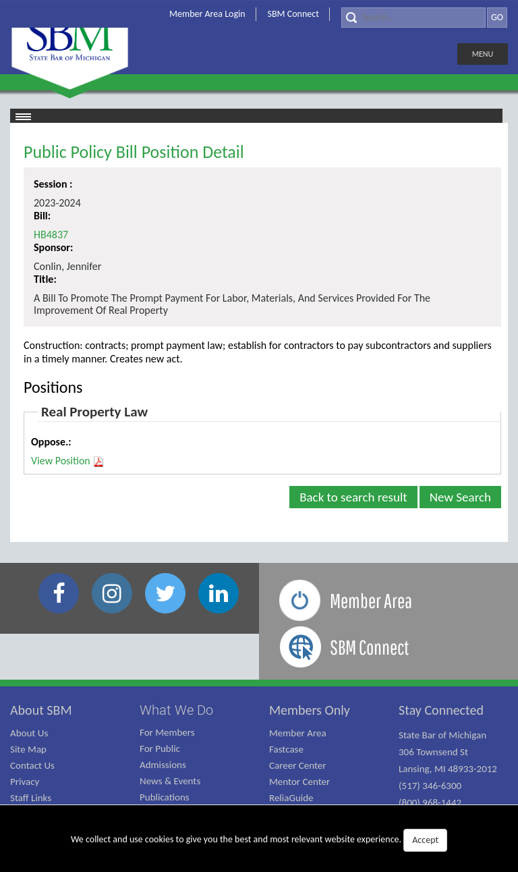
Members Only (309, 710)
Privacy (24, 781)
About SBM (41, 710)
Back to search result (353, 497)
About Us (29, 733)
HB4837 (51, 234)
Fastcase (286, 749)
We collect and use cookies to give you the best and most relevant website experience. (259, 840)
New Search (460, 497)
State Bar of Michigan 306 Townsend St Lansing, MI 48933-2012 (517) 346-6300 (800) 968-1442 (448, 769)
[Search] (413, 17)
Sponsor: (53, 247)
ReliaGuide (291, 798)
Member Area (297, 733)
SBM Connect (293, 14)
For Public (160, 748)
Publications (165, 797)
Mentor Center (299, 781)
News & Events (170, 781)
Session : (53, 184)
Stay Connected (441, 710)
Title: (45, 279)
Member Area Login (207, 14)
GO (497, 17)
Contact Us (32, 765)
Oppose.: (51, 441)
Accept (425, 840)
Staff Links (30, 798)
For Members (167, 732)
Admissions (163, 765)
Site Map (28, 749)
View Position (68, 461)
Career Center (297, 765)
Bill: (42, 215)
